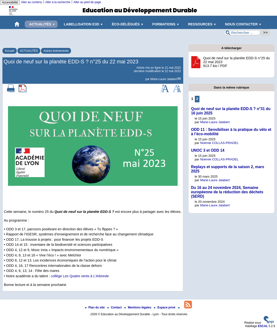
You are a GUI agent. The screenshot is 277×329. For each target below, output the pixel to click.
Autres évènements (55, 50)
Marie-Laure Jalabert (163, 79)
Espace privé (165, 307)
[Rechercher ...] (242, 32)
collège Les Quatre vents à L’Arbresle (80, 276)
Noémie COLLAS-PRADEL (219, 143)
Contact (114, 307)
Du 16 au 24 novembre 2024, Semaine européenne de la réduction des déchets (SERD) (227, 192)
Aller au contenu (31, 2)
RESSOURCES (201, 24)
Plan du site (95, 307)
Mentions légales (138, 307)
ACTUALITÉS (41, 24)
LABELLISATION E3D (82, 24)
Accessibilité (10, 2)
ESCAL (263, 326)
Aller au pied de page (87, 2)
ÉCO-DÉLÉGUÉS (126, 24)
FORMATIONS (164, 24)
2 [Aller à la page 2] (197, 99)
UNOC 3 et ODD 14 (207, 150)
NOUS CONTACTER (242, 24)
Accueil (9, 50)
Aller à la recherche (57, 2)
